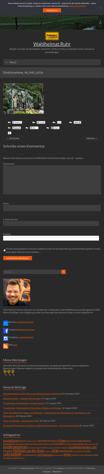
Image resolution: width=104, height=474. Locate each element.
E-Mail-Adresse (10, 219)
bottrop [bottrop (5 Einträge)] (29, 441)
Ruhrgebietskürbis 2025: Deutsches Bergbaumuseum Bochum (32, 393)
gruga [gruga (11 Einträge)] (45, 444)
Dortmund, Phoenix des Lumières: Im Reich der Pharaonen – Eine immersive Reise (41, 425)
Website (7, 234)
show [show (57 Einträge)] (67, 454)
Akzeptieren (52, 10)
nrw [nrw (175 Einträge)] (55, 450)
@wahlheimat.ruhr (25, 322)
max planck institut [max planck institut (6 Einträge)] (53, 448)
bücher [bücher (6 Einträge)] (35, 441)
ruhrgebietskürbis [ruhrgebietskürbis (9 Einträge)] (29, 455)
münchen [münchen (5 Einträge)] (48, 451)
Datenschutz (56, 471)
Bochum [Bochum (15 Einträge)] (22, 440)
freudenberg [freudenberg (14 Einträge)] (9, 443)
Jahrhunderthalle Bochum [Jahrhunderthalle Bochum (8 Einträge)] (77, 444)
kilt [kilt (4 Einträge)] (97, 444)
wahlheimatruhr (26, 337)
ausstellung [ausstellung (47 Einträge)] (10, 440)
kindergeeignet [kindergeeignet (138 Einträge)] (15, 447)
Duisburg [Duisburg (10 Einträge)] (54, 441)
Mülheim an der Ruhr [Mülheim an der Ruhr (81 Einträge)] (28, 451)
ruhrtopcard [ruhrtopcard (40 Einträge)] (45, 454)
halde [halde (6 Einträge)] (50, 444)
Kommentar (9, 163)
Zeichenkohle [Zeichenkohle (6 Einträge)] (8, 458)
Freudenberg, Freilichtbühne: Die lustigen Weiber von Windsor (32, 408)
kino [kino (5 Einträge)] (29, 447)
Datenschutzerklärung (77, 6)
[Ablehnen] (100, 7)
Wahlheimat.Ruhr (52, 44)
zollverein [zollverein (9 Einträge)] (17, 458)
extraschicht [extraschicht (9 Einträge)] (72, 441)
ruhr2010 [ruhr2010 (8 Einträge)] (86, 451)
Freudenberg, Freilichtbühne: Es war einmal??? (24, 403)
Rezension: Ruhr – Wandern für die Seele (22, 398)
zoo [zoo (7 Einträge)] (23, 458)
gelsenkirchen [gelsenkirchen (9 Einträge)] (36, 444)
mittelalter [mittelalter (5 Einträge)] (64, 447)
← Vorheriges (13, 138)
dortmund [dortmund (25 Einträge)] (44, 440)
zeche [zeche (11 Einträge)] (95, 454)
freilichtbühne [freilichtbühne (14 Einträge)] (84, 440)
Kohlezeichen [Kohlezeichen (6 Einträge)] (36, 448)
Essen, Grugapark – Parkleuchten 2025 (21, 420)
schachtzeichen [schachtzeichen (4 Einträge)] (58, 455)
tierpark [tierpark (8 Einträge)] (74, 455)
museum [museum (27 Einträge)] (8, 450)
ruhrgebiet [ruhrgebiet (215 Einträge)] (12, 454)
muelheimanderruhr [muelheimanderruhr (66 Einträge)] (82, 447)
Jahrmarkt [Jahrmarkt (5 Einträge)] (91, 444)
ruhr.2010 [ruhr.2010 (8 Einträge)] (77, 451)
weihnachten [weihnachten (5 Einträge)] (88, 455)
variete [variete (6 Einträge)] (80, 455)
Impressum (47, 471)
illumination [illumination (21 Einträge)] (58, 443)
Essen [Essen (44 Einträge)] (62, 440)
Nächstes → (91, 138)
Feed (15, 344)
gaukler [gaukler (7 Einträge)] (27, 444)
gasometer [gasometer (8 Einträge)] (19, 444)
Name (6, 203)
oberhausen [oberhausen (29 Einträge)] (66, 450)
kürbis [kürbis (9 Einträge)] (44, 447)
